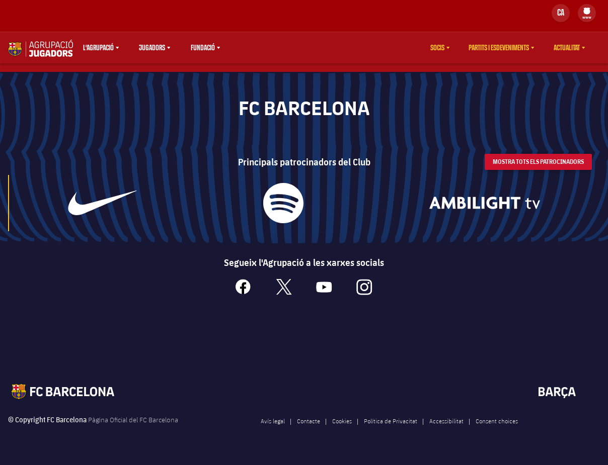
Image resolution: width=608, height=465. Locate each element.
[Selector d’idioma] (561, 13)
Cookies (342, 428)
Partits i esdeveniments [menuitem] (499, 48)
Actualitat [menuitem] (567, 48)
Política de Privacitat (390, 428)
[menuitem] (586, 11)
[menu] (587, 13)
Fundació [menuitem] (203, 48)
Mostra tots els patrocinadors (538, 169)
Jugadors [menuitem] (152, 48)
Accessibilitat (446, 428)
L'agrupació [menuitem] (98, 48)
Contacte (308, 428)
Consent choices (497, 428)
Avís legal (273, 428)
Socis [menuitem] (437, 48)
